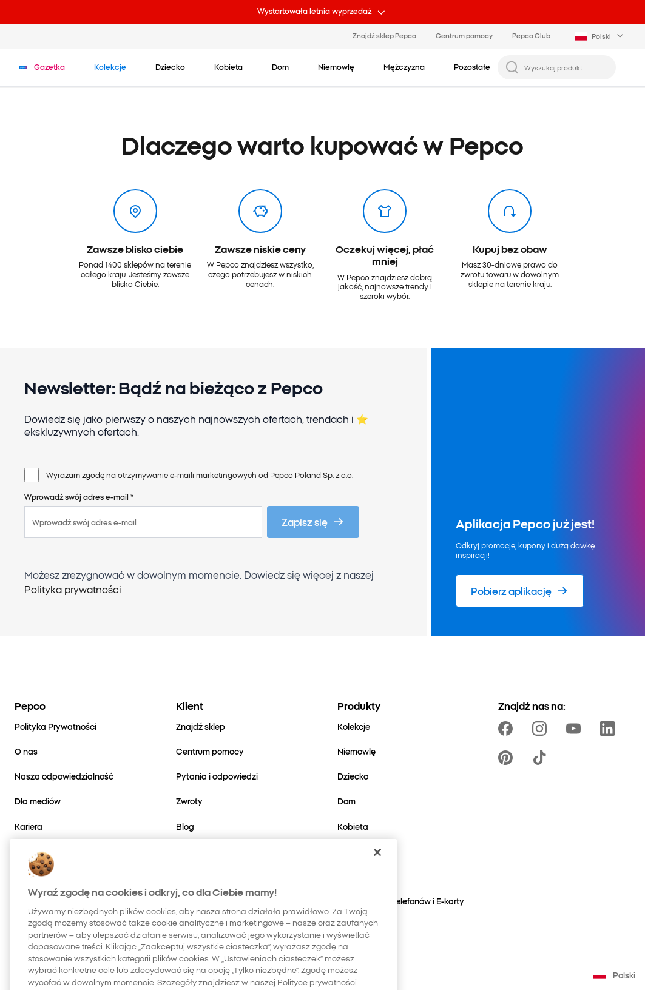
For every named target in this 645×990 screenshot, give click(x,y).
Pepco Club (531, 35)
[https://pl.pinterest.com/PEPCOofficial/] (508, 757)
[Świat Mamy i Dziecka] (58, 901)
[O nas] (26, 751)
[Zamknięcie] (377, 916)
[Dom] (346, 801)
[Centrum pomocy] (210, 751)
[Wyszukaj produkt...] (566, 67)
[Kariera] (28, 826)
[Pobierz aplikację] (520, 590)
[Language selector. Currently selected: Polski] (600, 36)
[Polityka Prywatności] (55, 726)
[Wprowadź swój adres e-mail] (143, 522)
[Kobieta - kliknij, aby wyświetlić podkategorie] (228, 67)
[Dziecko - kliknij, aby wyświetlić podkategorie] (170, 67)
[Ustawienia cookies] (214, 851)
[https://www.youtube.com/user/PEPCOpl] (576, 728)
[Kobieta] (352, 826)
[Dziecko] (352, 776)
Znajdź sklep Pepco (384, 35)
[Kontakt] (30, 851)
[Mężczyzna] (359, 851)
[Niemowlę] (356, 751)
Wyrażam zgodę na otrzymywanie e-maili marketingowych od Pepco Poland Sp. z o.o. (199, 475)
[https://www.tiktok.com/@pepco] (542, 757)
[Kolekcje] (353, 726)
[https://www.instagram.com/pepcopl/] (542, 728)
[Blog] (185, 826)
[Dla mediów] (38, 801)
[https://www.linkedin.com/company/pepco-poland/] (610, 728)
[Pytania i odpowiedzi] (217, 776)
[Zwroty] (189, 801)
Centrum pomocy (464, 35)
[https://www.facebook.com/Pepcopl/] (508, 728)
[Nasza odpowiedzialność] (64, 776)
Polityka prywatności (72, 589)
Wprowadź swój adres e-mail (78, 497)
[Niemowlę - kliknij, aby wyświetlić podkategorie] (336, 67)
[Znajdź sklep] (200, 726)
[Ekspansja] (35, 876)
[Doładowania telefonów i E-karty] (400, 901)
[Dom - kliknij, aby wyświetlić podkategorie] (280, 67)
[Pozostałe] (357, 876)
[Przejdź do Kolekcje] (110, 67)
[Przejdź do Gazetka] (49, 67)
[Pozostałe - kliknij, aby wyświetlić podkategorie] (472, 67)
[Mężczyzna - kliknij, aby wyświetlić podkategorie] (404, 67)
